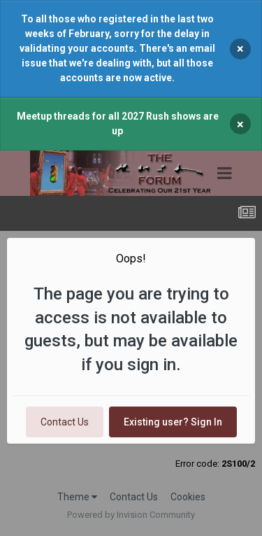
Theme (77, 496)
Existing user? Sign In (173, 422)
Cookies (187, 496)
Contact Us (65, 422)
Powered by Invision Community (131, 514)
